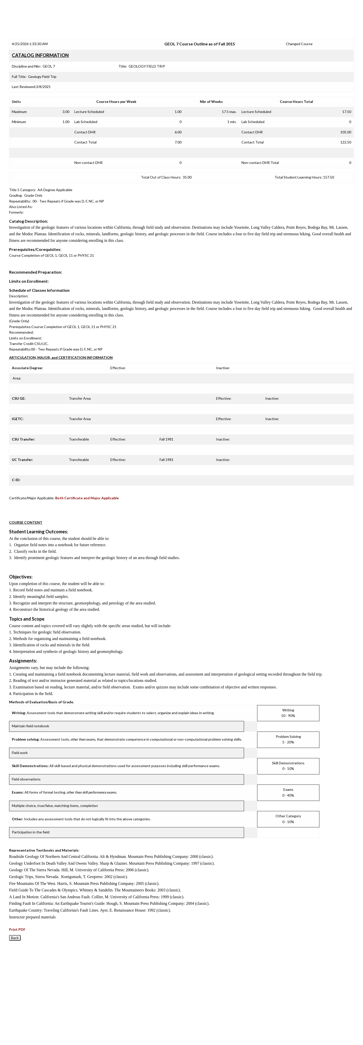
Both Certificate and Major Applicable (87, 498)
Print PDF (17, 929)
